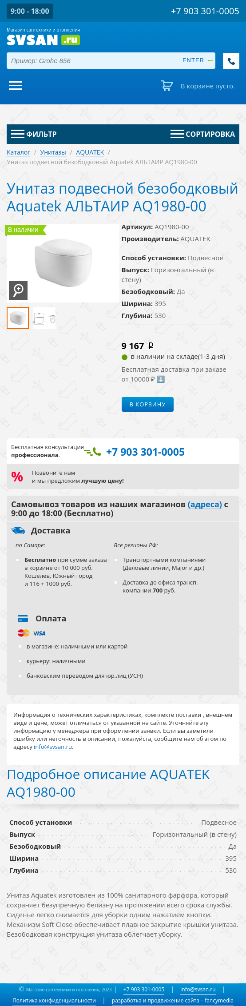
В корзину (148, 404)
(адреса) (205, 504)
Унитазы (53, 152)
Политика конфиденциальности (54, 1000)
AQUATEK (90, 152)
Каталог (18, 152)
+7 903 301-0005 (143, 989)
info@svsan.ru (197, 989)
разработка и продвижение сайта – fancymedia (173, 1000)
